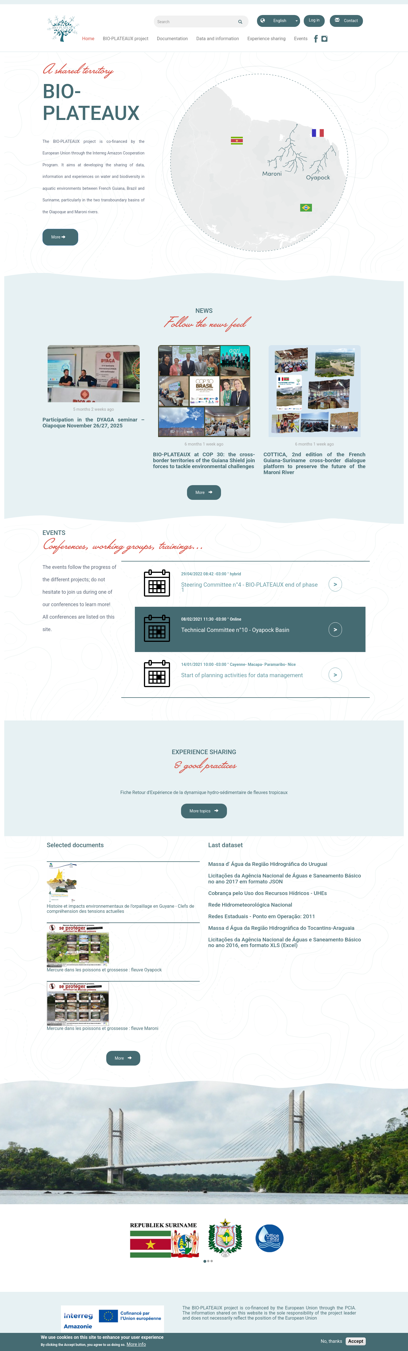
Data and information (217, 38)
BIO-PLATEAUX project (125, 38)
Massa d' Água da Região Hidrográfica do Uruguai (267, 864)
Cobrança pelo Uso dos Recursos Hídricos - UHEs (267, 893)
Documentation (172, 38)
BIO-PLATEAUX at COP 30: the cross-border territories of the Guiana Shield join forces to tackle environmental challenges (204, 460)
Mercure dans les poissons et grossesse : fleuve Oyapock (104, 970)
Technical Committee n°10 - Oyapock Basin (235, 630)
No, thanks (331, 1341)
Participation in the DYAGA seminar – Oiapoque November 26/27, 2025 (93, 422)
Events (300, 38)
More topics (200, 811)
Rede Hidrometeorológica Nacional (250, 905)
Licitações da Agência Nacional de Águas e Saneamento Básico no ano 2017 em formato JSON (284, 878)
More (200, 492)
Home (88, 38)
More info (136, 1344)
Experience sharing (266, 38)
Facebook (316, 39)
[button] (60, 237)
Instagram (324, 39)
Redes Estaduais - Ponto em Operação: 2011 (261, 916)
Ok (240, 21)
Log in (314, 20)
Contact (351, 20)
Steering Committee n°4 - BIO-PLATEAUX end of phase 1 (249, 587)
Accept (355, 1341)
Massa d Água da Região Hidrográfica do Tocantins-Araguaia (281, 928)
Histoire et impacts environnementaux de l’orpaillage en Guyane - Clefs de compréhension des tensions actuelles (120, 908)
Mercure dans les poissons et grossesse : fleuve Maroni (102, 1028)
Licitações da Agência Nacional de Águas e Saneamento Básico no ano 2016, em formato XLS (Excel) (284, 942)
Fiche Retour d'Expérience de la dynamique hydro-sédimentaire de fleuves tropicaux (204, 792)
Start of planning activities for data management (242, 675)
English (279, 20)
